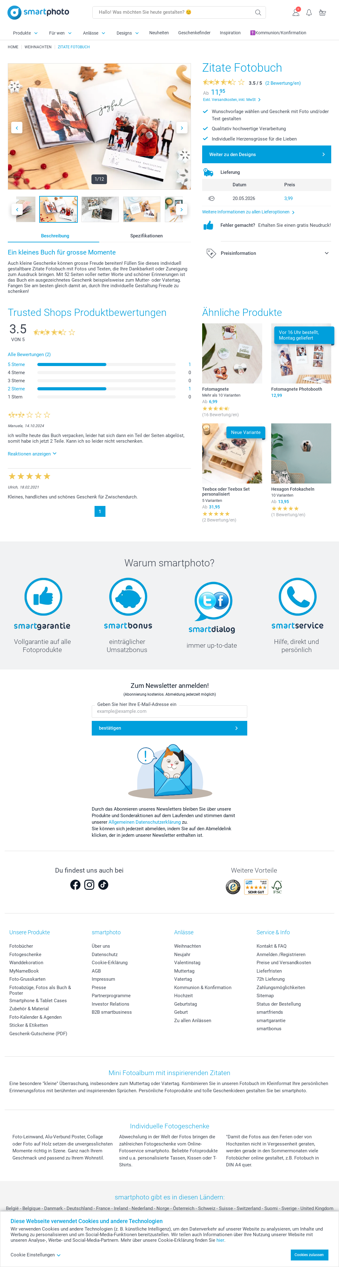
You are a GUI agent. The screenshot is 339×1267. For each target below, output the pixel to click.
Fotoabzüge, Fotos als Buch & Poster (40, 990)
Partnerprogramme (111, 995)
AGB (96, 971)
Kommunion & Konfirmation (202, 987)
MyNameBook (24, 971)
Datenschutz (105, 954)
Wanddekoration (26, 962)
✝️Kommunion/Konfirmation (278, 32)
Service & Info (273, 932)
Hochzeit (183, 995)
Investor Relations (110, 1004)
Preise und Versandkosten (284, 962)
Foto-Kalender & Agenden (35, 1017)
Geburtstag (185, 1004)
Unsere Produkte (29, 932)
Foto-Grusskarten (27, 979)
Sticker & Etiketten (28, 1025)
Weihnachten (187, 946)
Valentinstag (187, 962)
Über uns (101, 946)
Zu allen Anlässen (192, 1020)
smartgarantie (271, 1020)
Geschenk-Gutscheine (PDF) (38, 1033)
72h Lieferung (271, 979)
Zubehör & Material (29, 1009)
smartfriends (270, 1012)
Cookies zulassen (309, 1255)
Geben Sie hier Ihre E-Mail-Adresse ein (136, 704)
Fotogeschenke (25, 954)
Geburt (181, 1012)
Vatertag (183, 979)
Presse (99, 987)
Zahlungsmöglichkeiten (281, 987)
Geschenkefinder (194, 32)
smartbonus (269, 1028)
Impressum (103, 979)
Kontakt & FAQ (271, 946)
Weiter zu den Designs (232, 154)
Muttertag (184, 971)
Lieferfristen (269, 971)
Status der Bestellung (279, 1004)
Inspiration (230, 32)
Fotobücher (21, 946)
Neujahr (182, 954)
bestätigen (110, 728)
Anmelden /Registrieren (281, 954)
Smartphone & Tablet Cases (38, 1000)
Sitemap (265, 995)
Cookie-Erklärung (110, 962)
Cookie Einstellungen (36, 1255)
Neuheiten (159, 32)
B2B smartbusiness (112, 1012)
